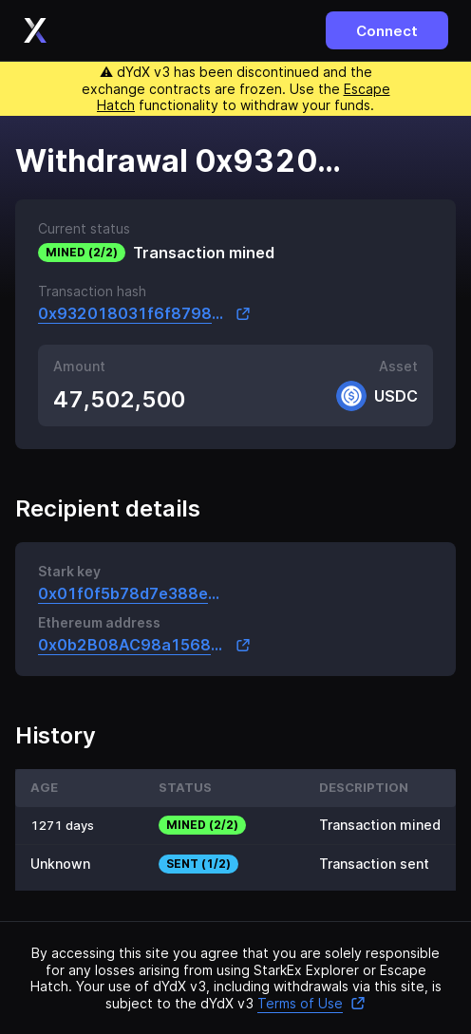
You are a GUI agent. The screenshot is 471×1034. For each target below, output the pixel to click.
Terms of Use (311, 1003)
